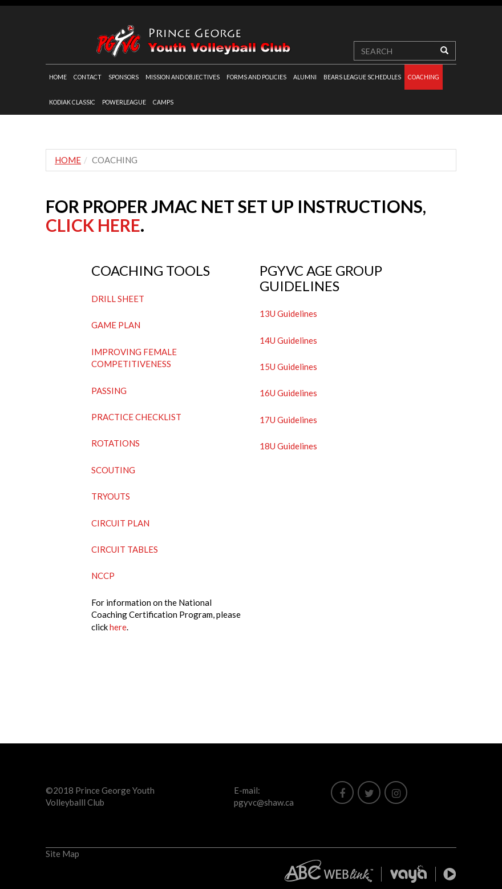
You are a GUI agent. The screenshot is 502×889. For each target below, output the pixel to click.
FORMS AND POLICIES (256, 77)
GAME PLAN (115, 325)
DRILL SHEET (117, 298)
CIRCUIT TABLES (124, 549)
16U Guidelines (288, 393)
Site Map (62, 853)
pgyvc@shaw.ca (264, 802)
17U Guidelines (288, 420)
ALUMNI (305, 77)
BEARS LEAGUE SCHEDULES (362, 77)
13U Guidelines (288, 313)
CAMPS (163, 102)
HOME (58, 77)
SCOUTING (113, 470)
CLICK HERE (93, 225)
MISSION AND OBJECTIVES (182, 77)
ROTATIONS (115, 443)
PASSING (109, 390)
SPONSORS (123, 77)
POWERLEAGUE (124, 102)
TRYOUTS (110, 496)
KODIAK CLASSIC (72, 102)
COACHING (423, 77)
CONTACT (88, 77)
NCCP (103, 575)
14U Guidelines (288, 340)
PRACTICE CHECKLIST (136, 417)
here (118, 627)
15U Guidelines (288, 366)
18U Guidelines (288, 446)
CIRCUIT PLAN (120, 523)
